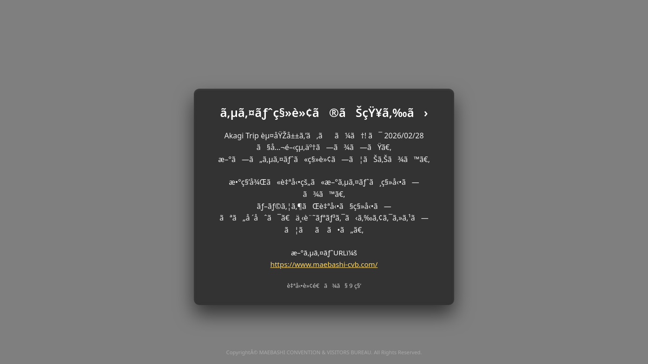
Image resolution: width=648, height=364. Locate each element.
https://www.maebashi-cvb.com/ (324, 264)
